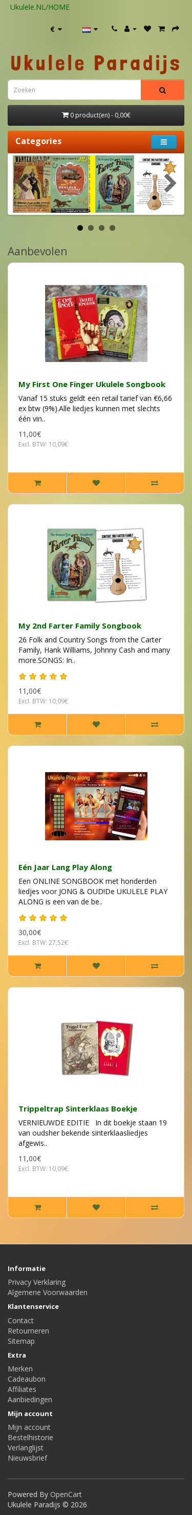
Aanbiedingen (30, 1399)
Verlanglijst (26, 1447)
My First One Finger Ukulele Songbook (91, 384)
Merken (20, 1368)
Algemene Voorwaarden (48, 1292)
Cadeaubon (27, 1379)
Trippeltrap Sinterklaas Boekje (77, 1108)
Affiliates (22, 1389)
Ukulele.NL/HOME (40, 7)
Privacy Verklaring (37, 1282)
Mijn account (29, 1427)
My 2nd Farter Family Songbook (79, 625)
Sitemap (21, 1341)
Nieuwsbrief (27, 1458)
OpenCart (66, 1494)
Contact (21, 1320)
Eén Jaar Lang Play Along (65, 867)
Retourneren (28, 1331)
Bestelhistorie (30, 1437)
